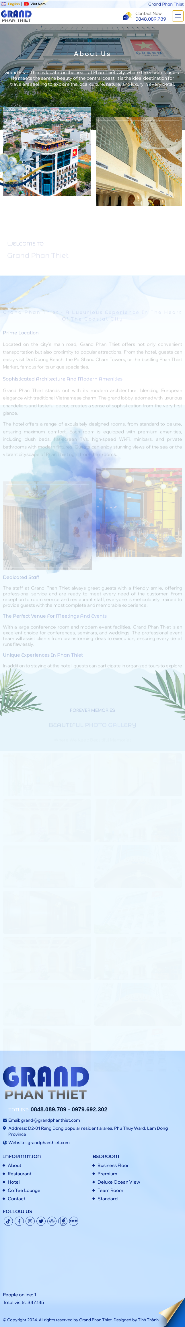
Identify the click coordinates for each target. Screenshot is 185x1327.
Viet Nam (35, 3)
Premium (107, 1173)
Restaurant (19, 1173)
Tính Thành (148, 1319)
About (14, 1165)
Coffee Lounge (24, 1190)
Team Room (110, 1190)
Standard (108, 1198)
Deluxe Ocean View (119, 1182)
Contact (16, 1198)
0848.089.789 (49, 1109)
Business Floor (113, 1165)
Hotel (14, 1182)
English (11, 3)
